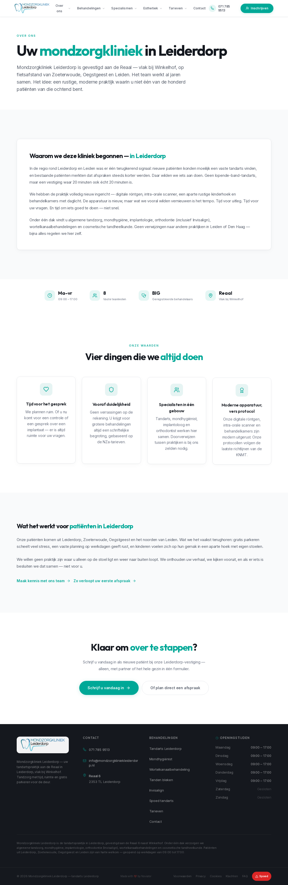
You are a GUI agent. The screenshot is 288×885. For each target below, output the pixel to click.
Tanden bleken (161, 780)
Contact (199, 8)
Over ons (63, 8)
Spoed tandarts (161, 801)
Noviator (146, 876)
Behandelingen (91, 8)
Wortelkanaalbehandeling (169, 769)
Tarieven (178, 8)
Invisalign (156, 790)
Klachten (232, 876)
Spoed (261, 876)
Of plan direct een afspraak (175, 688)
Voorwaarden (182, 876)
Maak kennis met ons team (43, 581)
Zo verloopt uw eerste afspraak (104, 581)
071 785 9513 (96, 750)
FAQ (245, 876)
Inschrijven (257, 8)
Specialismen (124, 8)
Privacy (201, 876)
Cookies (216, 876)
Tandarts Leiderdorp (165, 748)
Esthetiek (152, 8)
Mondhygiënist (160, 759)
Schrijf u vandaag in (109, 688)
